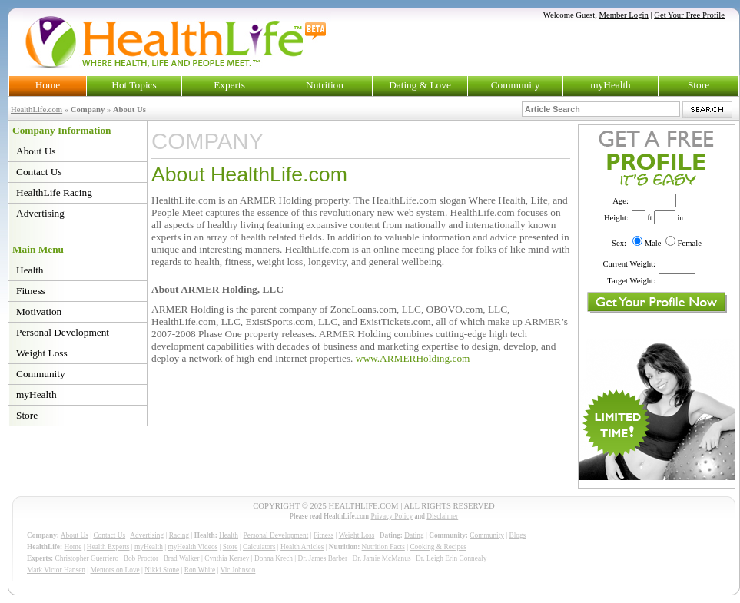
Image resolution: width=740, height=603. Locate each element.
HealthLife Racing (54, 192)
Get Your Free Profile (689, 15)
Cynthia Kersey (226, 558)
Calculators (259, 547)
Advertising (40, 213)
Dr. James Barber (323, 558)
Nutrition (324, 85)
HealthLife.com (36, 109)
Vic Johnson (238, 570)
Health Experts (108, 547)
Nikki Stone (161, 570)
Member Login (624, 15)
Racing (179, 535)
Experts (229, 85)
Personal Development (62, 332)
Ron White (200, 570)
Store (698, 85)
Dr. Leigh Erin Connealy (451, 558)
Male (653, 243)
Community (515, 85)
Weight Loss (42, 353)
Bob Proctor (141, 558)
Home (48, 85)
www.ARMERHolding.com (413, 358)
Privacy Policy (391, 516)
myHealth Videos (192, 547)
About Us (35, 151)
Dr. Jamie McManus (382, 558)
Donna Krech (273, 558)
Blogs (517, 535)
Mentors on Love (115, 570)
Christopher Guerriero (87, 558)
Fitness (30, 291)
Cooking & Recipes (438, 547)
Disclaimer (442, 516)
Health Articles (302, 547)
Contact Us (39, 171)
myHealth (610, 85)
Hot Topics (133, 85)
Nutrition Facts (383, 547)
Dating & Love (420, 85)
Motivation (38, 311)
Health (30, 270)
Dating (413, 535)
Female (690, 243)
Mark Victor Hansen (56, 570)
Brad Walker (182, 558)
